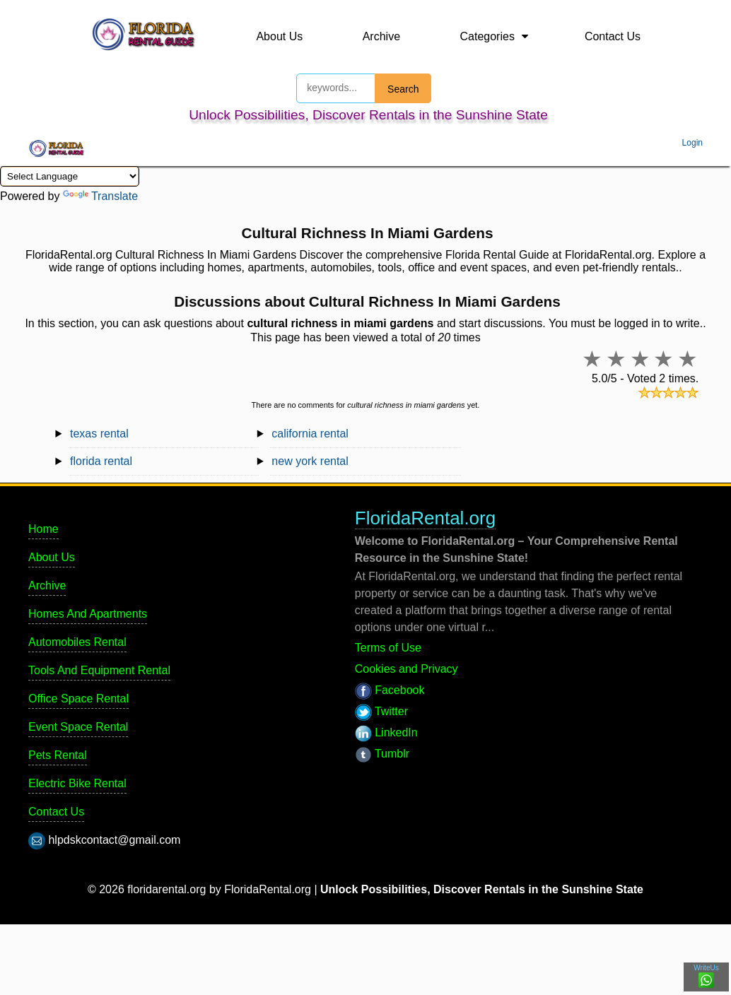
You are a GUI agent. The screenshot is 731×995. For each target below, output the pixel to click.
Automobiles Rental (77, 642)
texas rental (99, 434)
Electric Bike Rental (77, 783)
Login (692, 143)
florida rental (101, 461)
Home (43, 529)
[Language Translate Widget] (69, 176)
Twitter (381, 711)
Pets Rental (57, 755)
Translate (100, 196)
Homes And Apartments (87, 614)
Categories (487, 36)
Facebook (390, 690)
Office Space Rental (78, 699)
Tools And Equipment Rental (99, 670)
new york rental (310, 461)
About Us (279, 36)
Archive (381, 36)
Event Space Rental (78, 727)
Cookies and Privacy (406, 669)
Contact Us (613, 36)
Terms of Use (388, 648)
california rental (310, 434)
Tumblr (382, 754)
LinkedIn (386, 732)
